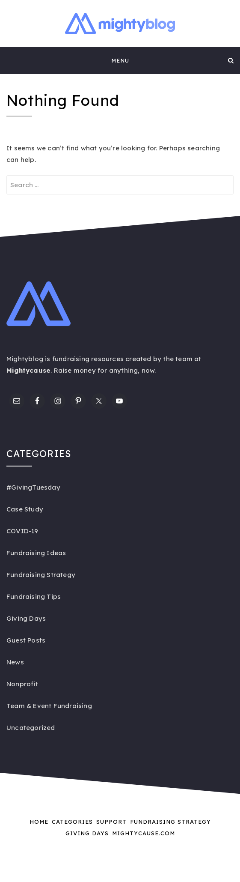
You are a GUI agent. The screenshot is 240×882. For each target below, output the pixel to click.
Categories (72, 821)
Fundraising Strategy (40, 575)
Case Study (24, 509)
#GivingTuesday (33, 487)
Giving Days (26, 618)
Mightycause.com (143, 833)
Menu (120, 60)
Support (111, 821)
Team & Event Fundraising (49, 706)
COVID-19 (22, 531)
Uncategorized (30, 728)
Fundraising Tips (33, 596)
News (15, 662)
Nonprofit (22, 684)
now (148, 370)
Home (39, 821)
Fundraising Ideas (36, 553)
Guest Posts (25, 640)
